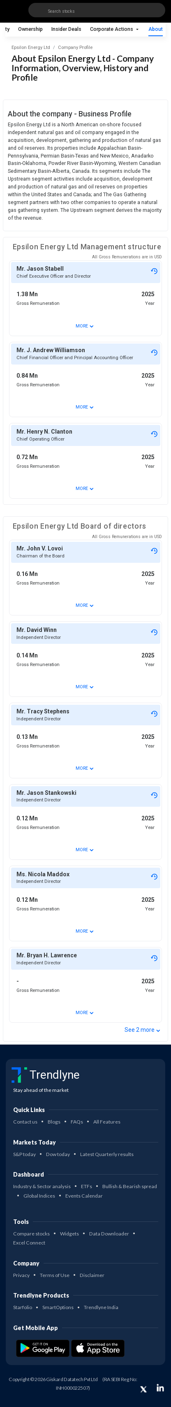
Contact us (25, 1122)
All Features (106, 1122)
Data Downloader (109, 1234)
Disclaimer (92, 1275)
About (155, 29)
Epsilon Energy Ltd (31, 47)
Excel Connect (29, 1243)
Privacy (21, 1275)
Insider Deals (66, 29)
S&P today (24, 1154)
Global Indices (39, 1196)
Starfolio (22, 1307)
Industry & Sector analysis (42, 1186)
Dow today (58, 1154)
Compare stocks (31, 1234)
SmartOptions (58, 1307)
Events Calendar (84, 1196)
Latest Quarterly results (107, 1154)
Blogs (54, 1122)
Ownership (30, 29)
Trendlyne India (101, 1307)
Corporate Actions (112, 29)
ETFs (86, 1186)
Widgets (69, 1234)
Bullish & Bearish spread (129, 1186)
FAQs (77, 1122)
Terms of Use (54, 1275)
